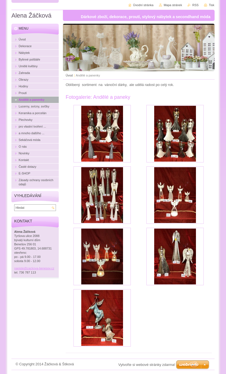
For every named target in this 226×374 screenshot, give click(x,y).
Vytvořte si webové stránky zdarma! (146, 365)
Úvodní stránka (143, 5)
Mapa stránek (173, 5)
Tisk (211, 5)
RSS (195, 5)
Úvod (69, 75)
